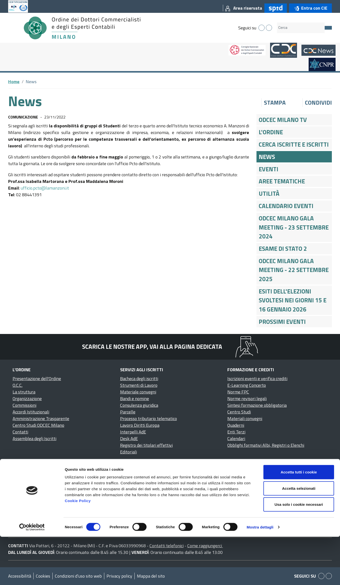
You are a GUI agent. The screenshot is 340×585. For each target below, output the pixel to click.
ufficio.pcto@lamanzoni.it (45, 188)
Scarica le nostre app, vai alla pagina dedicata (152, 346)
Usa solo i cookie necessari (299, 552)
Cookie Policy (78, 549)
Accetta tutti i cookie (299, 520)
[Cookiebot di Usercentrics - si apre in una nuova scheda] (32, 575)
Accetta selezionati (298, 536)
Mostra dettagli (260, 575)
